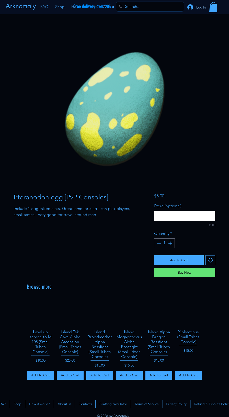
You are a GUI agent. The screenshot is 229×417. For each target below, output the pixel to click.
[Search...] (150, 6)
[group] (114, 339)
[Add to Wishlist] (210, 260)
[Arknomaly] (21, 6)
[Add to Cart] (40, 375)
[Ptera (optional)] (184, 216)
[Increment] (170, 243)
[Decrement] (158, 243)
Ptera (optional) (167, 205)
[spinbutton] (164, 243)
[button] (213, 7)
